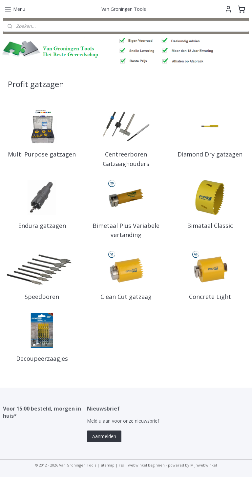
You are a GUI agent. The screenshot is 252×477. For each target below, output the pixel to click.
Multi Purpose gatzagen (42, 154)
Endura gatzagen (42, 225)
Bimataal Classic (210, 225)
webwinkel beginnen (146, 465)
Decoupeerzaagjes (42, 358)
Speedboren (42, 297)
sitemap (107, 465)
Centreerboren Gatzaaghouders (126, 159)
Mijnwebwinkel (203, 465)
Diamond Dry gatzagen (210, 154)
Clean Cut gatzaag (126, 297)
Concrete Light (210, 297)
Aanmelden (104, 436)
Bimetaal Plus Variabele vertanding (126, 230)
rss (121, 465)
